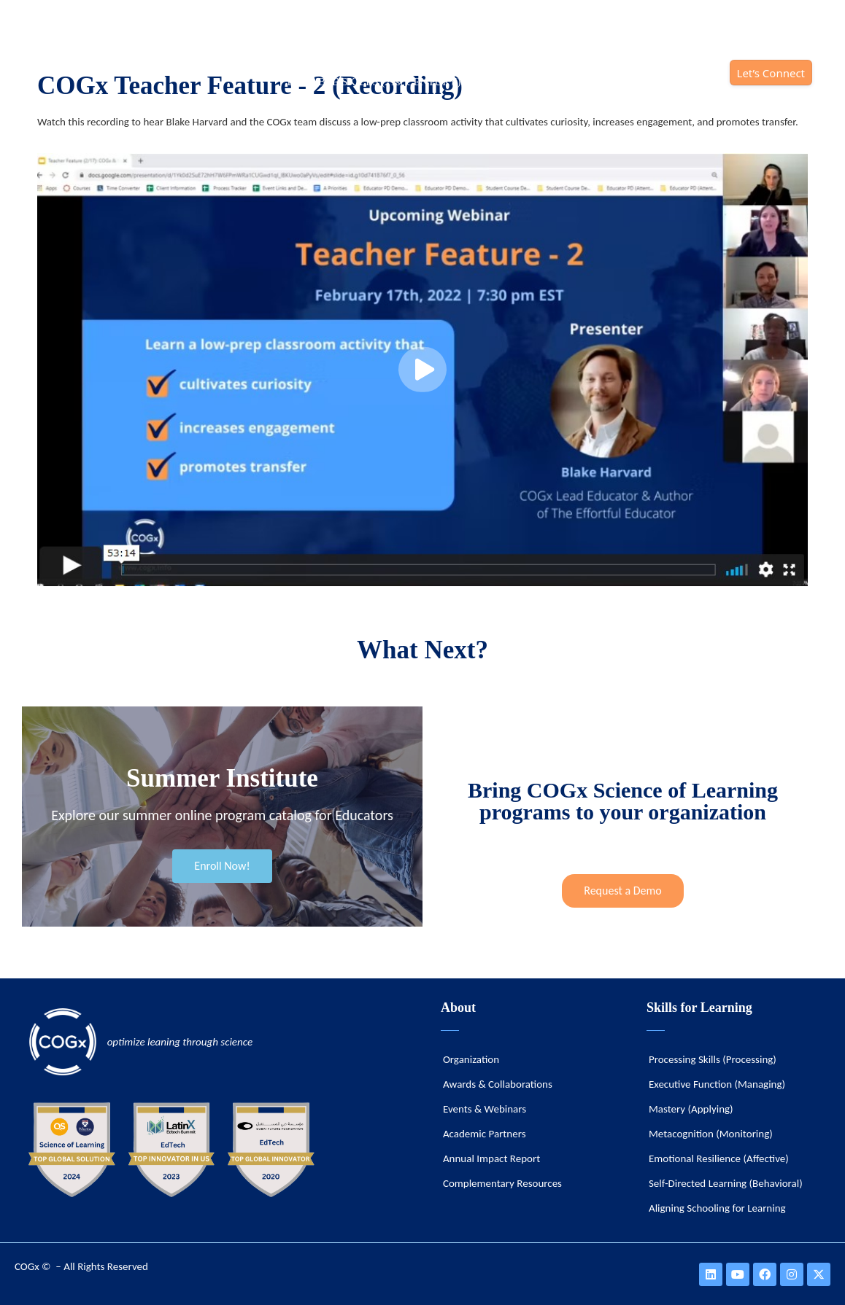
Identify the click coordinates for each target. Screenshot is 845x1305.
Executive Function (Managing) (717, 1084)
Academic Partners (484, 1133)
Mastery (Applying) (691, 1108)
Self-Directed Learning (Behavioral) (726, 1183)
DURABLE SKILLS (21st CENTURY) (373, 81)
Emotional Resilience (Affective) (719, 1158)
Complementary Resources (502, 1183)
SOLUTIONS (509, 81)
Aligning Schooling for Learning (717, 1208)
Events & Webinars (484, 1108)
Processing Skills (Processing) (712, 1059)
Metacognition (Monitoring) (711, 1133)
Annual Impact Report (491, 1158)
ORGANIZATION (605, 81)
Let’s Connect (771, 73)
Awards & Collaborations (497, 1084)
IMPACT (690, 81)
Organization (471, 1059)
